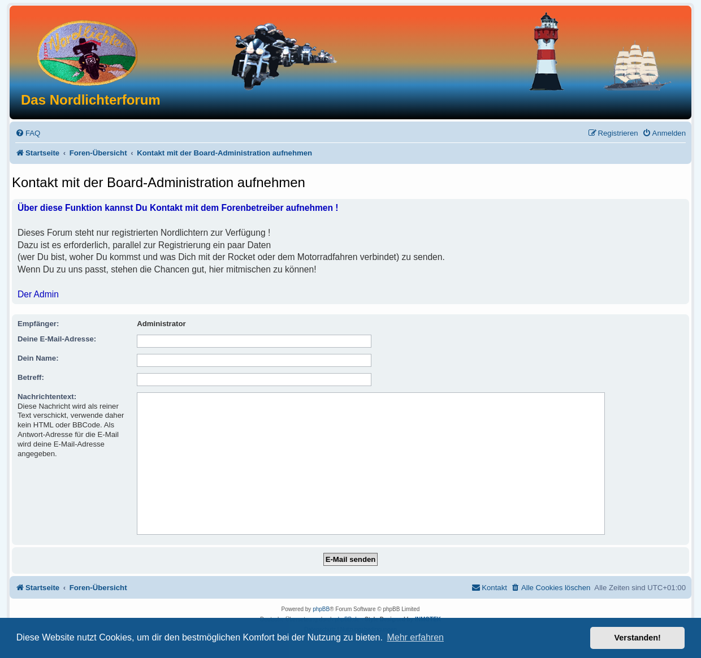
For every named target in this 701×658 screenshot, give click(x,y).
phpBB (321, 609)
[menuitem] (27, 133)
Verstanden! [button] (638, 637)
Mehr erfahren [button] (415, 637)
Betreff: (31, 377)
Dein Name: (38, 358)
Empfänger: (38, 323)
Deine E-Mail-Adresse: (57, 339)
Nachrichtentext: (47, 396)
